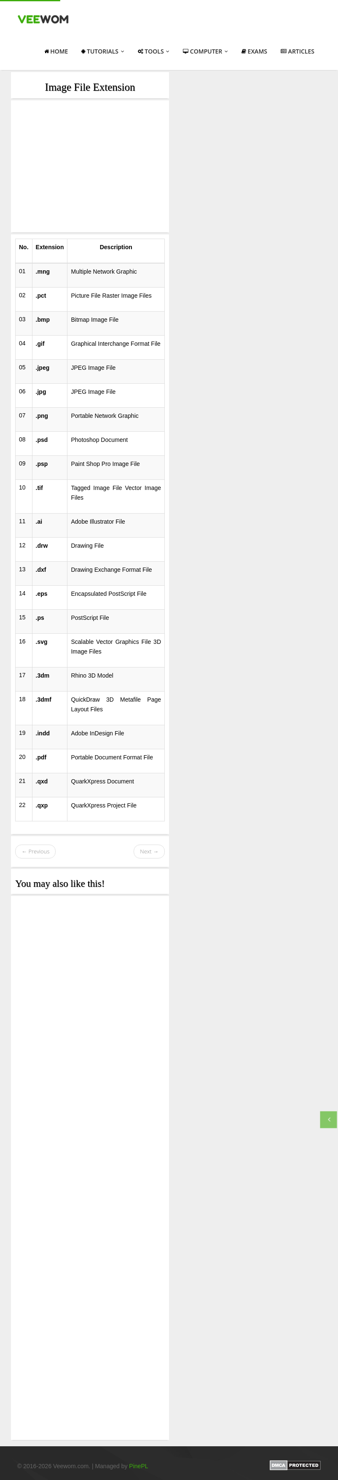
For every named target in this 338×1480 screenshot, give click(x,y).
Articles (297, 51)
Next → (149, 851)
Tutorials (102, 51)
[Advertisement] (90, 166)
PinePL (138, 1466)
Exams (254, 51)
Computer (205, 51)
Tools (154, 51)
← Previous (35, 851)
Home (56, 51)
